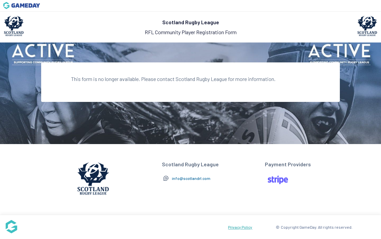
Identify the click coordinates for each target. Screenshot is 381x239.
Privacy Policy (240, 227)
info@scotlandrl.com (191, 178)
